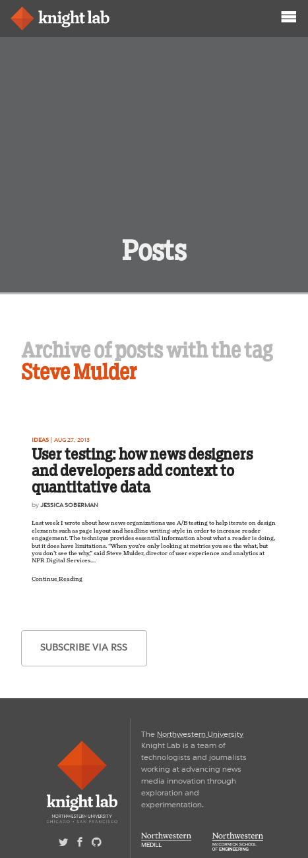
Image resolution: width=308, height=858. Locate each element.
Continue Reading (57, 579)
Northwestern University (200, 734)
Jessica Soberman (69, 505)
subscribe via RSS (83, 647)
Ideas (40, 440)
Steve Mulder (79, 372)
